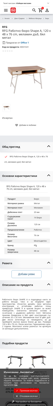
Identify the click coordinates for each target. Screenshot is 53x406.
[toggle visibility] (26, 147)
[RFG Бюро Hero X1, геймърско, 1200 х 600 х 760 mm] (38, 360)
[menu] (6, 10)
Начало (6, 18)
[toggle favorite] (26, 125)
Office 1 (25, 42)
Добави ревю (26, 274)
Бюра (46, 18)
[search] (34, 10)
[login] (47, 10)
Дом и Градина (17, 18)
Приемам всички (26, 390)
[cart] (40, 10)
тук (15, 385)
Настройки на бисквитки (26, 401)
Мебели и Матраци (34, 18)
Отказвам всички (26, 396)
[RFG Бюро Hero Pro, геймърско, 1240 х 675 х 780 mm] (15, 360)
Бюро (36, 199)
